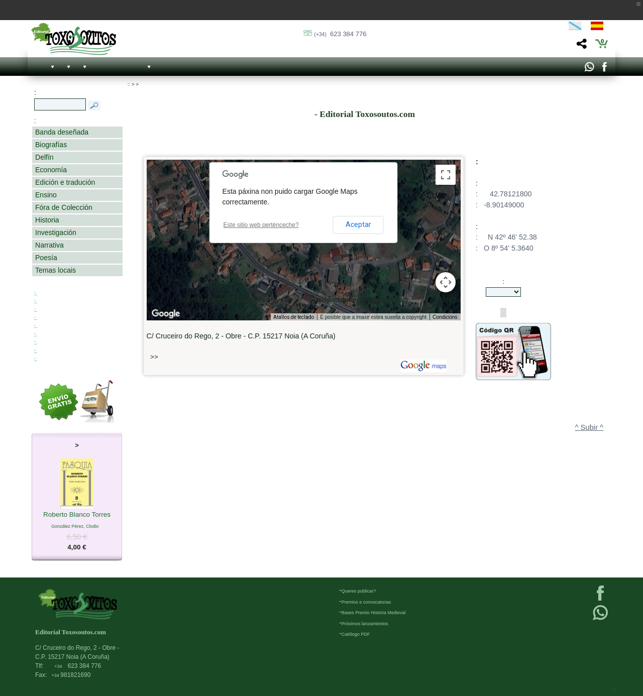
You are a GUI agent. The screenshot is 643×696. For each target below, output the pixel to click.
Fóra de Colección (63, 207)
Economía (51, 170)
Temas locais (55, 270)
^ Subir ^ (589, 427)
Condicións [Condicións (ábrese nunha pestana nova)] (445, 317)
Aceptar (358, 224)
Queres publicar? (359, 591)
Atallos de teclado (293, 317)
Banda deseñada (61, 132)
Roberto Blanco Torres (77, 515)
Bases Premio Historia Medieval (374, 612)
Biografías (51, 145)
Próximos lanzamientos (365, 623)
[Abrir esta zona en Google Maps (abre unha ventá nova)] (165, 313)
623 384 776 (340, 34)
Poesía (46, 258)
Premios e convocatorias (366, 602)
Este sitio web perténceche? (261, 224)
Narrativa (49, 245)
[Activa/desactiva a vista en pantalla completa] (446, 175)
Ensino (46, 195)
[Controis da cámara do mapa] (446, 282)
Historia (47, 220)
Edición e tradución (65, 182)
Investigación (55, 232)
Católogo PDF (356, 634)
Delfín (44, 157)
